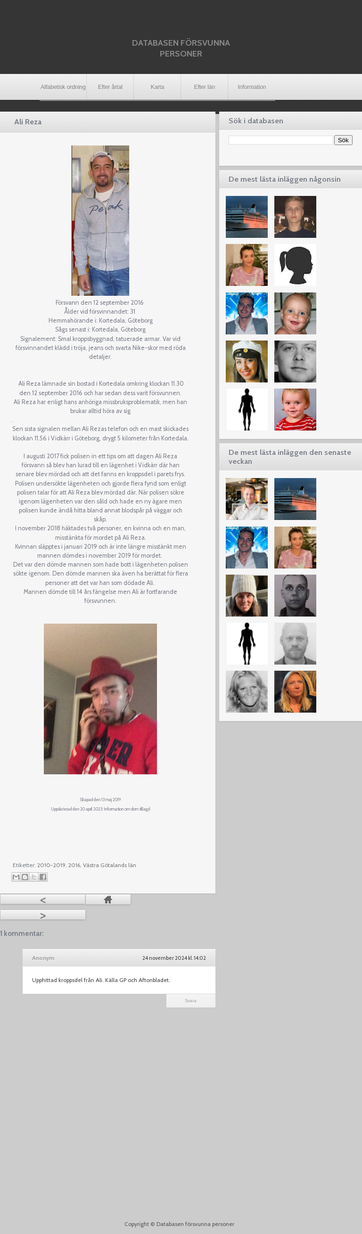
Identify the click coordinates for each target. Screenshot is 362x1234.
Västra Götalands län (109, 865)
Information (252, 87)
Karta (158, 87)
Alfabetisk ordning (63, 87)
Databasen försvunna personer (181, 48)
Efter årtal (110, 87)
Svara (191, 1001)
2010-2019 (51, 865)
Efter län (204, 87)
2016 (74, 865)
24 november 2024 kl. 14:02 (174, 958)
